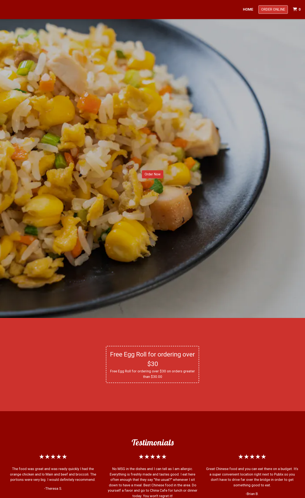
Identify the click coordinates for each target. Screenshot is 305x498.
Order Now (153, 174)
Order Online (273, 9)
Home (248, 9)
